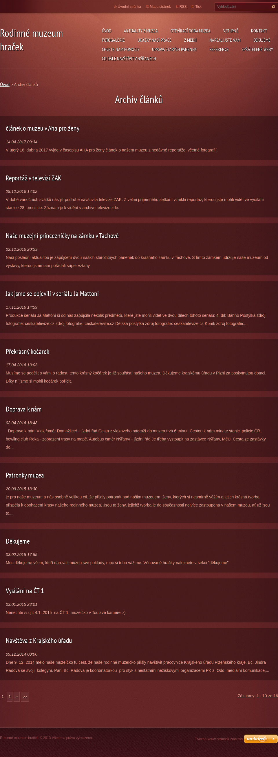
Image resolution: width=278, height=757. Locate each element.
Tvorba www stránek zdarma (219, 739)
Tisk (198, 7)
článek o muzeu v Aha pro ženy (42, 128)
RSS (183, 7)
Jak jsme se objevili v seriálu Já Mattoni (52, 293)
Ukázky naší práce (154, 40)
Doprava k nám (24, 409)
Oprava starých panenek (174, 49)
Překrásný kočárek (27, 351)
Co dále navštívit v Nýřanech (129, 58)
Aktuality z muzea (141, 31)
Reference (219, 49)
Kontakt (259, 31)
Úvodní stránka (129, 7)
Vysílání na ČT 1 (25, 590)
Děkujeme (261, 40)
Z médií (190, 40)
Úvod (106, 31)
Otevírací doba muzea (191, 31)
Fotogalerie (113, 40)
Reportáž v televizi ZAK (33, 177)
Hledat (272, 6)
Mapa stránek (160, 7)
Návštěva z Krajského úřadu (39, 640)
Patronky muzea (25, 475)
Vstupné (230, 31)
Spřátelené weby (257, 49)
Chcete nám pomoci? (120, 49)
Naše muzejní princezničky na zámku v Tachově (62, 235)
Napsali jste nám (225, 40)
